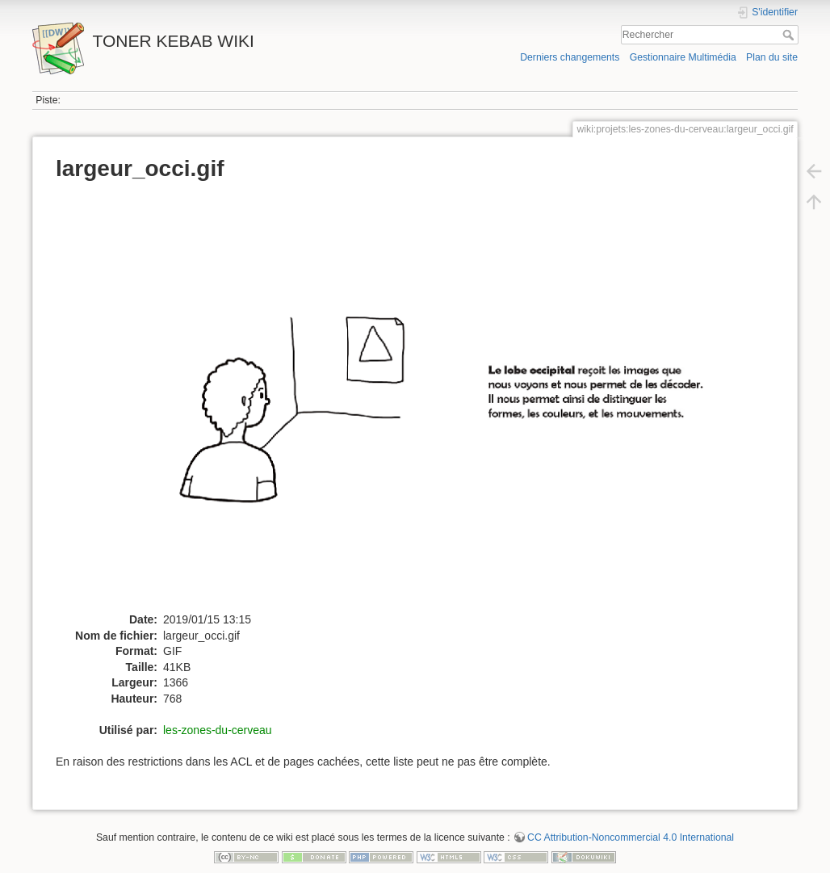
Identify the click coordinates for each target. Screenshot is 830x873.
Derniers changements (569, 57)
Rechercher (790, 34)
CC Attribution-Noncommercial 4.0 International (630, 837)
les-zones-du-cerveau (217, 730)
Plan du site (772, 57)
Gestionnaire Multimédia (683, 57)
